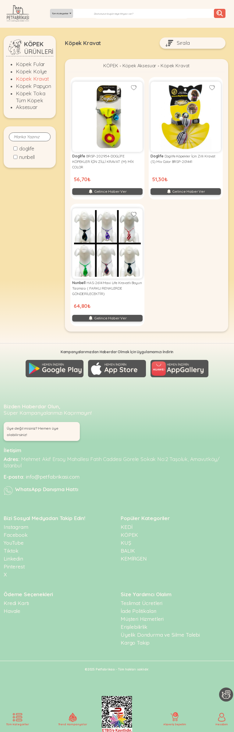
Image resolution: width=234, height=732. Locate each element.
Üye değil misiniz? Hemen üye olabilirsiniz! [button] (32, 430)
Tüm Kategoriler (61, 13)
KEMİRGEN (134, 558)
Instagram (16, 526)
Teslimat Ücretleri (141, 602)
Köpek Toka (30, 93)
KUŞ (126, 542)
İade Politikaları (138, 610)
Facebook (16, 534)
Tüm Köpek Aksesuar (29, 103)
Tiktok (11, 550)
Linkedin (13, 558)
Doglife (26, 149)
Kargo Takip (135, 642)
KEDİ (126, 526)
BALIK (128, 550)
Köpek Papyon (33, 86)
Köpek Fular (30, 64)
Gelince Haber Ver (107, 192)
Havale (12, 610)
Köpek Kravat (32, 79)
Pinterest (14, 566)
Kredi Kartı (16, 602)
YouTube (14, 542)
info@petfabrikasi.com (53, 476)
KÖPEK (109, 66)
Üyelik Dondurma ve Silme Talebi (160, 634)
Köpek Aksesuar (139, 66)
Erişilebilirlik (134, 626)
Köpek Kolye (31, 71)
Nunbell (27, 157)
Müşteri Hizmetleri (142, 618)
